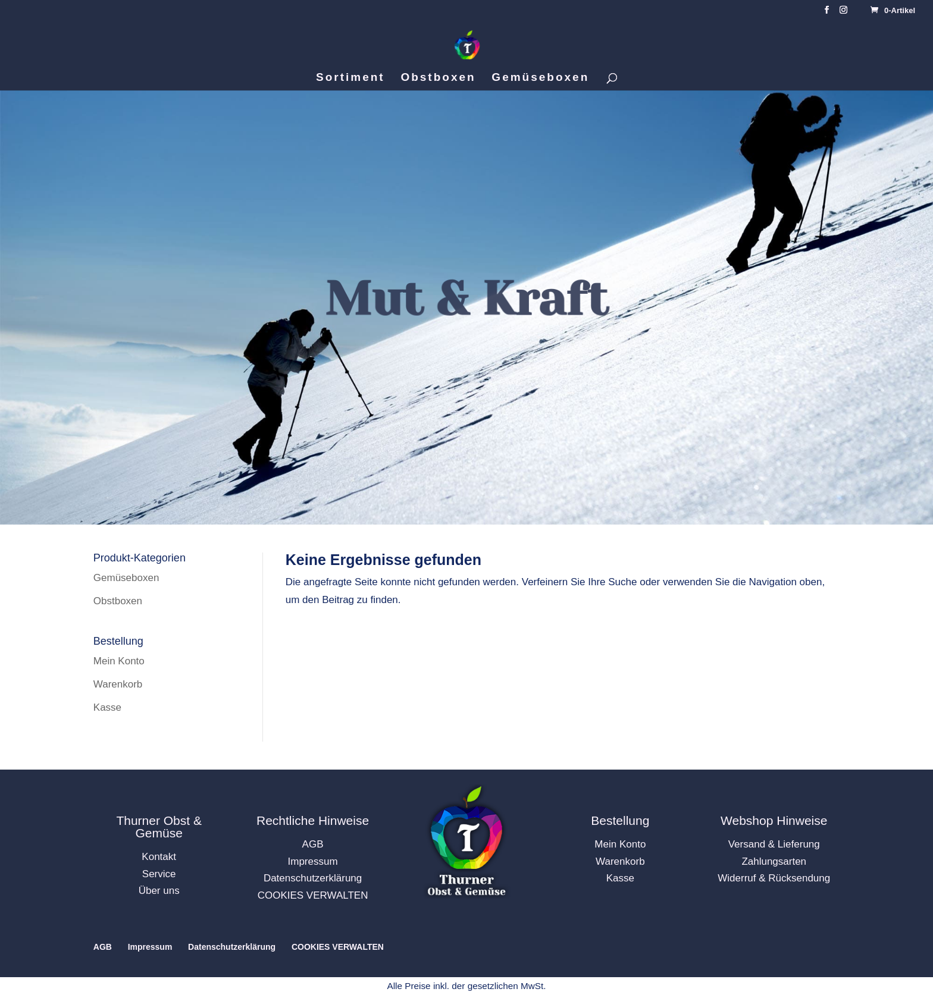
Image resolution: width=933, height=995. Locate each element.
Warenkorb (118, 684)
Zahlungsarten (773, 861)
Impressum (313, 861)
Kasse (107, 707)
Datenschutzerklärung (313, 878)
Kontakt (159, 856)
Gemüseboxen (540, 78)
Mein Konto (119, 661)
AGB (313, 844)
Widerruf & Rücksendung (774, 878)
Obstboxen (437, 78)
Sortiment (350, 78)
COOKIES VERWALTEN (313, 895)
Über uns (159, 890)
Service (159, 874)
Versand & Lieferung (774, 844)
